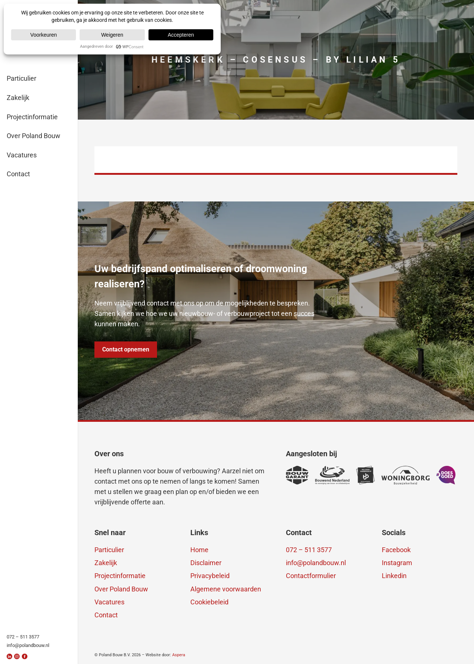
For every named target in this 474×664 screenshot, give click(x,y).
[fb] (24, 656)
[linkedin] (9, 656)
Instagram (397, 563)
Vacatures (109, 602)
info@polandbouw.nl (316, 563)
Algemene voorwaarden (225, 589)
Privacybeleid (210, 576)
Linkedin (394, 576)
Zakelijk (105, 563)
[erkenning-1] (405, 475)
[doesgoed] (446, 475)
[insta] (17, 656)
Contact (106, 615)
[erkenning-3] (332, 475)
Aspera (178, 655)
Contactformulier (311, 576)
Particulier (109, 550)
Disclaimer (205, 563)
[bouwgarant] (297, 475)
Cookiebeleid (209, 602)
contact (105, 481)
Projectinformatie (120, 576)
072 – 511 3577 (309, 550)
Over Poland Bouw (121, 589)
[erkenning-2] (365, 475)
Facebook (396, 550)
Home (199, 550)
